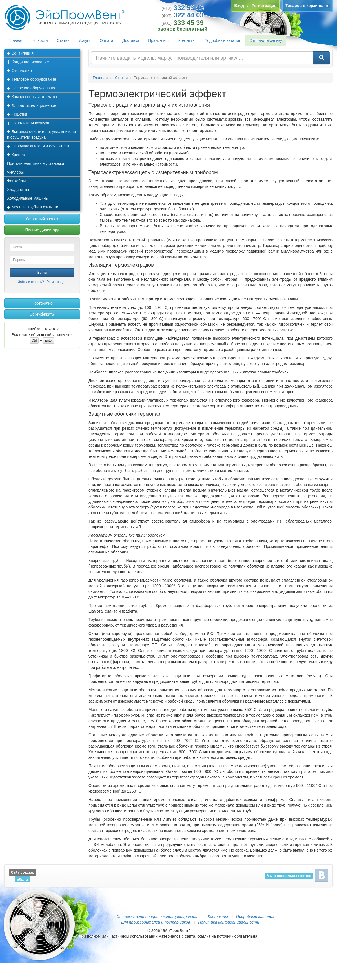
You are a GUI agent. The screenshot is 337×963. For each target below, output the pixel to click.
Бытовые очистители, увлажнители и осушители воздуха (41, 134)
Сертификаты (42, 314)
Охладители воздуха (28, 123)
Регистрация (56, 282)
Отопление (19, 70)
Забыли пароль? (31, 282)
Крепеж (16, 154)
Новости (40, 40)
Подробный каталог (222, 40)
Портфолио (42, 303)
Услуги (85, 40)
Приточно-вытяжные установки (35, 163)
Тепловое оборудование (31, 79)
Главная (15, 40)
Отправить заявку (265, 40)
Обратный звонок (42, 219)
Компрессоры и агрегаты (32, 96)
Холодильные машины (28, 198)
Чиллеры (15, 172)
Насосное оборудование (31, 88)
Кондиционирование (28, 62)
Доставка (130, 40)
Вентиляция (20, 53)
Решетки (17, 114)
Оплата (106, 40)
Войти (42, 272)
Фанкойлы (16, 181)
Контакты (186, 40)
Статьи (63, 40)
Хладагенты (18, 189)
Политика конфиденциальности (228, 922)
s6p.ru (22, 879)
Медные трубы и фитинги (32, 207)
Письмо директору (42, 230)
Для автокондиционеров (31, 105)
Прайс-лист (158, 40)
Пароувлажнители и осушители (38, 146)
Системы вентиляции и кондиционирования (158, 916)
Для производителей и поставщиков (155, 922)
